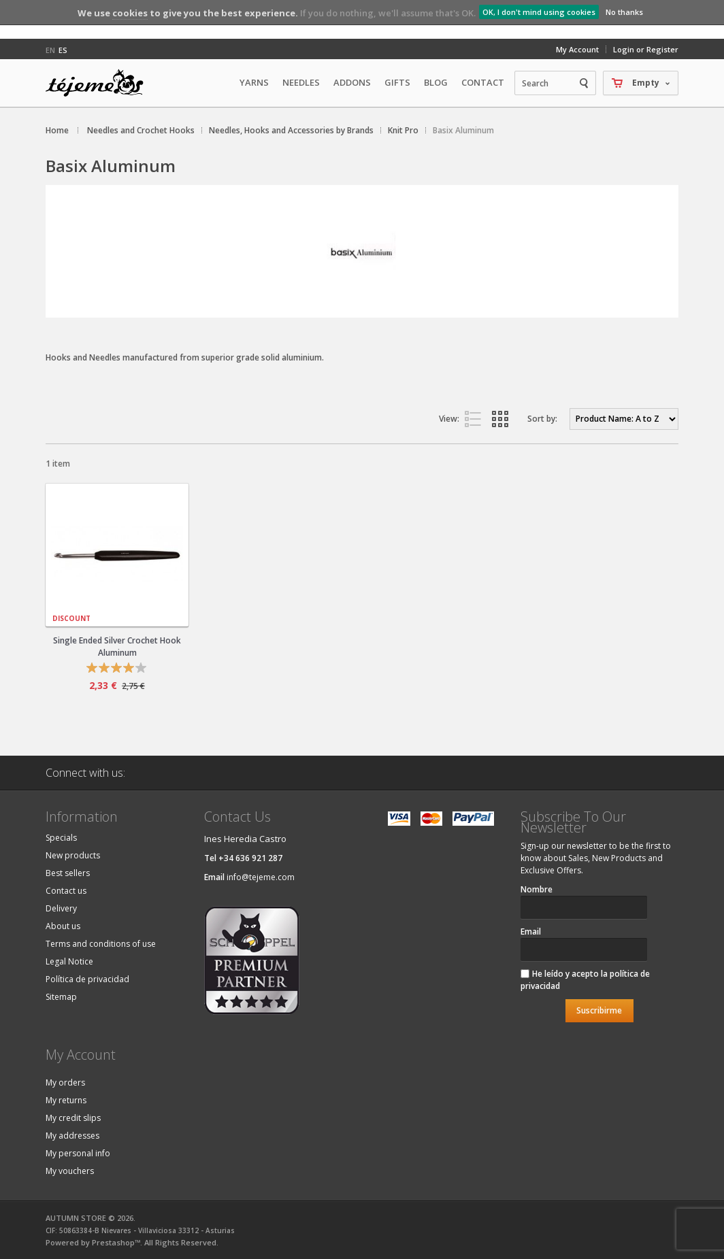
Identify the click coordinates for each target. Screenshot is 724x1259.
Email (531, 931)
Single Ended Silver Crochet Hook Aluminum (117, 646)
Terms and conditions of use (101, 944)
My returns (66, 1100)
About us (63, 926)
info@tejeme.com (261, 877)
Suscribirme (599, 1010)
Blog (436, 82)
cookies (130, 13)
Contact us (66, 890)
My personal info (78, 1153)
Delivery (61, 908)
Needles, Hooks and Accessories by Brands (291, 130)
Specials (61, 837)
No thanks (624, 12)
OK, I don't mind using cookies (538, 12)
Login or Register (645, 49)
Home (57, 130)
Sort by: (542, 418)
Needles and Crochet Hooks (141, 130)
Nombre (537, 889)
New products (73, 855)
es (63, 50)
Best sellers (68, 873)
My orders (65, 1082)
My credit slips (73, 1118)
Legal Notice (69, 961)
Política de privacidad (87, 979)
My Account (577, 49)
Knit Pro (403, 130)
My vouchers (70, 1171)
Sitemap (61, 997)
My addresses (72, 1135)
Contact (482, 82)
